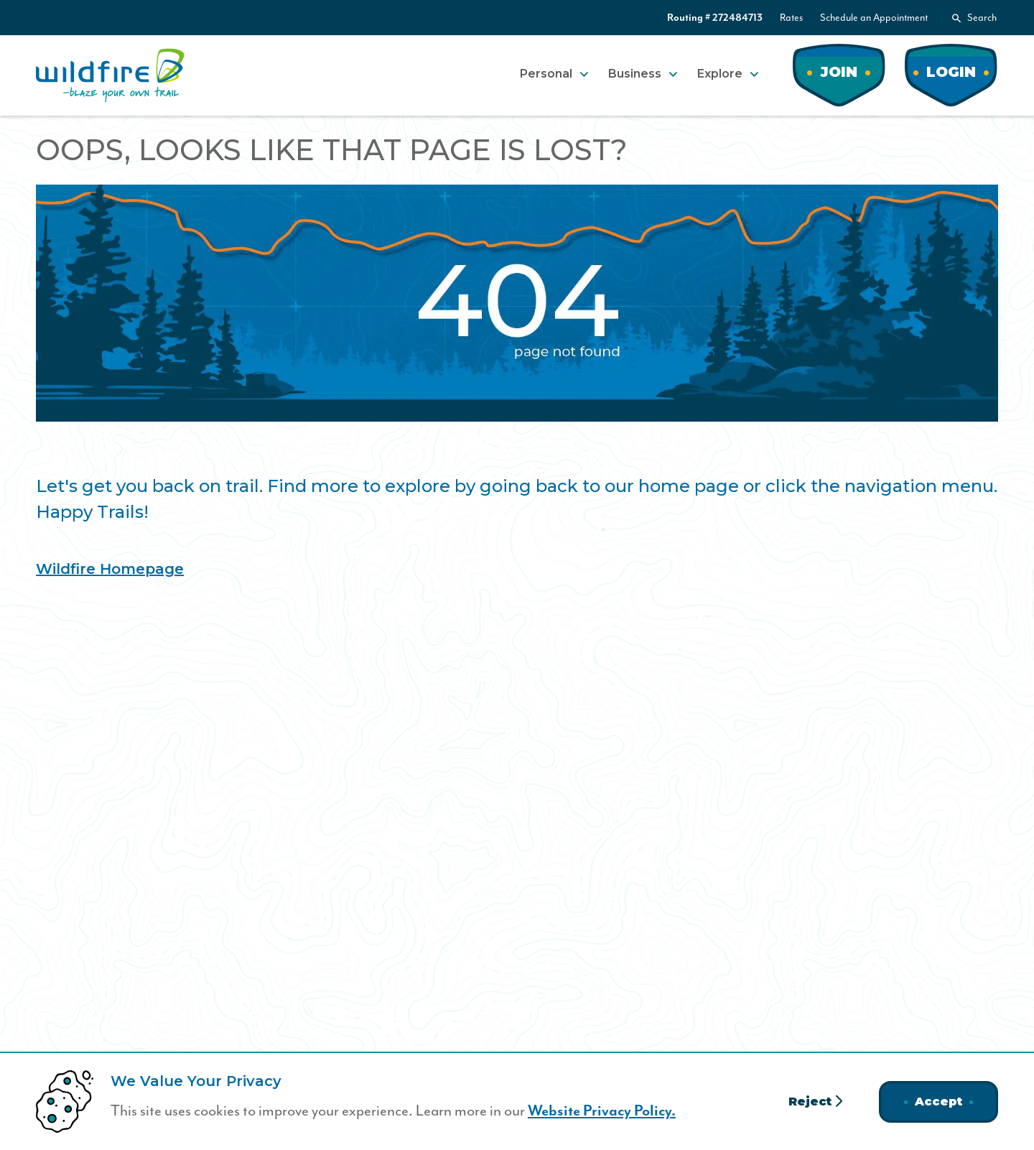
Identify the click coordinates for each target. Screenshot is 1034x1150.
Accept (938, 1101)
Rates (791, 17)
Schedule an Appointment (874, 17)
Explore (719, 73)
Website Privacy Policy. (602, 1111)
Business (634, 73)
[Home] (110, 75)
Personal (546, 73)
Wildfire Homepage (110, 569)
